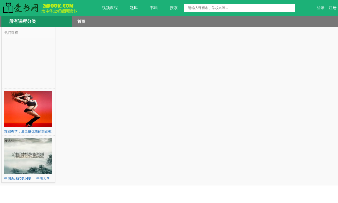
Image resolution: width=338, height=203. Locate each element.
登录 (320, 8)
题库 (130, 8)
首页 (81, 21)
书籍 (150, 8)
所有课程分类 (22, 21)
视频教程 (106, 8)
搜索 (170, 8)
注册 (333, 8)
